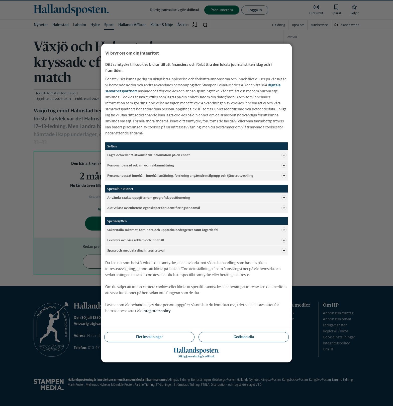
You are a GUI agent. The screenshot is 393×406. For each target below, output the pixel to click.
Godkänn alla (244, 337)
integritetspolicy (157, 310)
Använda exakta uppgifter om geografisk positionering (196, 197)
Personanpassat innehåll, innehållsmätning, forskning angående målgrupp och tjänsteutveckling (196, 175)
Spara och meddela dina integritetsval (196, 250)
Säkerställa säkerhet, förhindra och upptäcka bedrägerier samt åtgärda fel (196, 230)
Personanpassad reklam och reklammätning (196, 165)
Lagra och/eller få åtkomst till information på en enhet (196, 155)
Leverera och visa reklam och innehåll (196, 240)
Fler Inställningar (149, 337)
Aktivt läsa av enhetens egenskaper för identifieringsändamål (196, 208)
